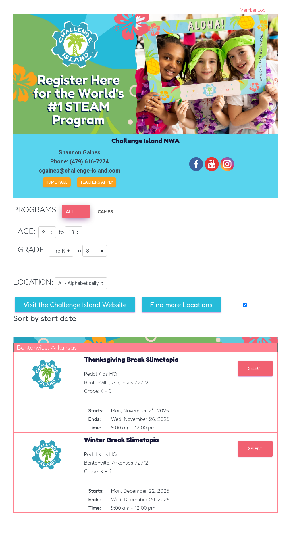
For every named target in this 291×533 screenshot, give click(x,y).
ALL (70, 211)
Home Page (56, 182)
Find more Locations (181, 305)
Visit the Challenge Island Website (75, 305)
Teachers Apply (96, 182)
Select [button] (255, 368)
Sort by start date (44, 318)
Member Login (254, 10)
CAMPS (105, 211)
